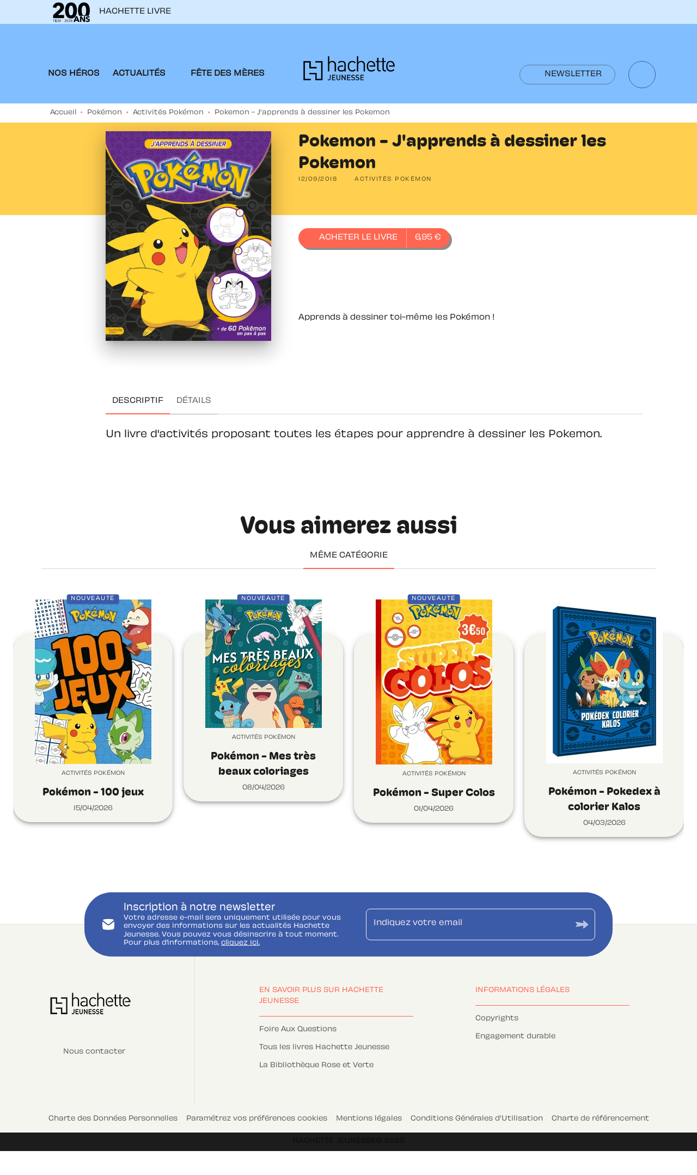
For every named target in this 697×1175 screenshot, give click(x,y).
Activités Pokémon (168, 112)
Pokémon (104, 112)
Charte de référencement (600, 1119)
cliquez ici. (240, 943)
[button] (567, 74)
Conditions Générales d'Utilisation (477, 1119)
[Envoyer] (582, 924)
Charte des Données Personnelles (113, 1119)
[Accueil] (349, 71)
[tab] (73, 74)
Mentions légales (369, 1119)
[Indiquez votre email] (467, 924)
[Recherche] (642, 74)
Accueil (63, 112)
